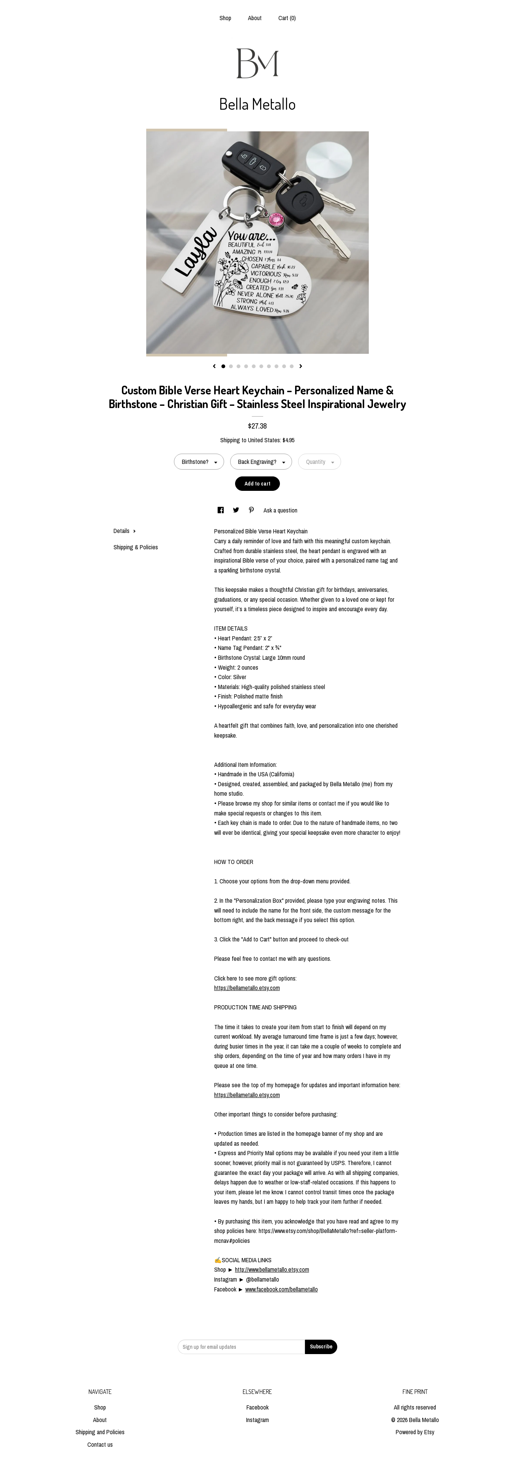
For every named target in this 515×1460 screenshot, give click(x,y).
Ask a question (280, 510)
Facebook (257, 1407)
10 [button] (292, 366)
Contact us (100, 1444)
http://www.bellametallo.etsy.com (272, 1269)
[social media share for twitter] (237, 510)
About (255, 18)
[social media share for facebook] (221, 510)
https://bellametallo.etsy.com (247, 988)
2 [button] (231, 366)
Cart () (287, 18)
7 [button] (269, 366)
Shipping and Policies (100, 1432)
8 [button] (276, 366)
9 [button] (284, 366)
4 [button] (246, 366)
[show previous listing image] (214, 366)
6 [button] (261, 366)
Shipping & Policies (136, 547)
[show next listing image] (301, 366)
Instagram (257, 1420)
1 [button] (223, 366)
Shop (225, 18)
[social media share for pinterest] (252, 510)
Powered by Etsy (415, 1432)
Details (125, 531)
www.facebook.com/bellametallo (281, 1289)
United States (264, 440)
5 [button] (254, 366)
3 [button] (238, 366)
